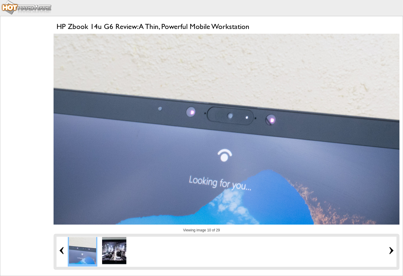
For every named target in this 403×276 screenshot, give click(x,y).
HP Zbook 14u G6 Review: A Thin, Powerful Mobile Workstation (153, 26)
